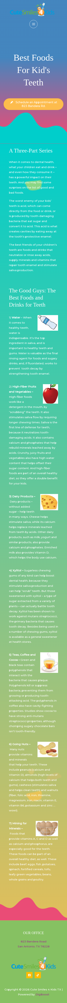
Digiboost (42, 994)
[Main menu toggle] (33, 24)
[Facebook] (29, 975)
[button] (33, 104)
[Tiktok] (38, 975)
